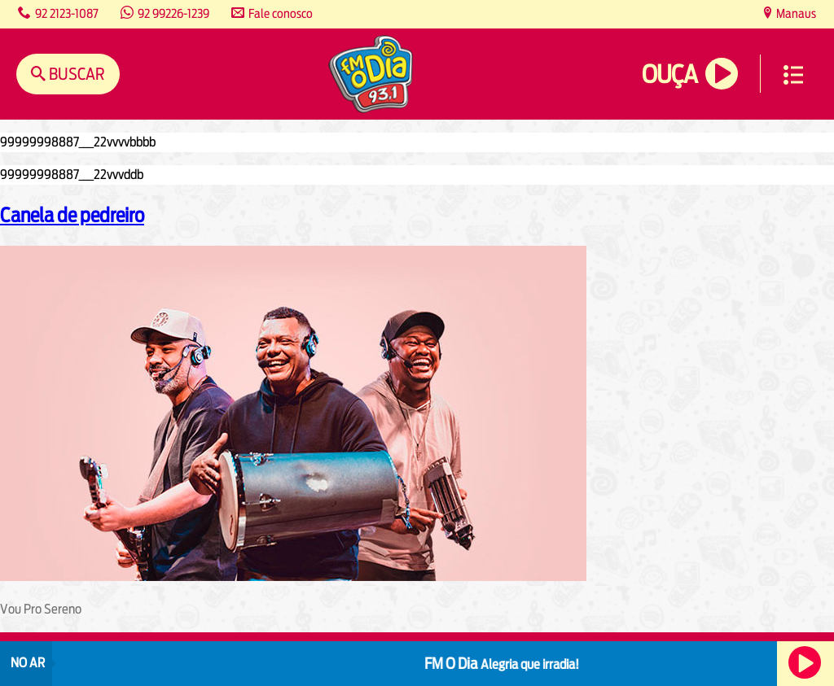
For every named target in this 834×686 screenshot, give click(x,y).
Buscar (75, 73)
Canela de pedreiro (72, 214)
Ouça (669, 74)
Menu (793, 75)
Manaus (795, 13)
